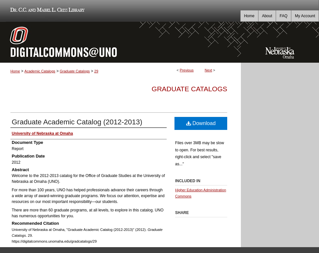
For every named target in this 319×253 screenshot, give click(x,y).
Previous (187, 70)
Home (15, 71)
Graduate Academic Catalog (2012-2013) (77, 122)
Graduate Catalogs (75, 71)
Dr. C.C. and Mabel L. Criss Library (46, 11)
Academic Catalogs (39, 71)
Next (208, 70)
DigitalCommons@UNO (120, 42)
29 (96, 71)
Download (201, 123)
